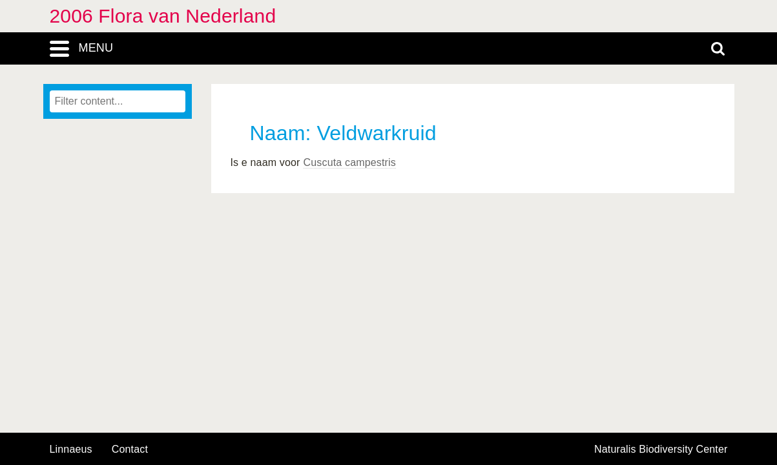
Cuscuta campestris (350, 162)
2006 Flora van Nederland (163, 15)
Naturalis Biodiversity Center (661, 449)
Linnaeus (71, 449)
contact (130, 449)
